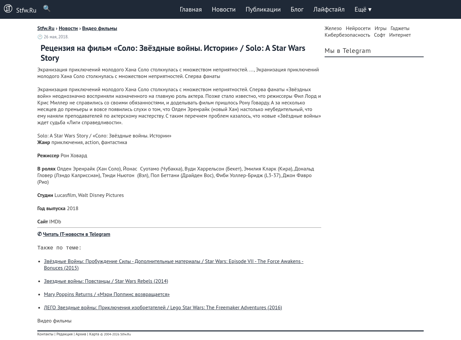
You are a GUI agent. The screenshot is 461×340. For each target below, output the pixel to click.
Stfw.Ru (18, 9)
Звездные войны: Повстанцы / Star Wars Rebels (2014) (106, 282)
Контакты (45, 335)
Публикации (263, 9)
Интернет (400, 34)
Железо (333, 28)
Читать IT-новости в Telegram (76, 234)
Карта (94, 335)
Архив (81, 335)
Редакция (64, 335)
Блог (297, 9)
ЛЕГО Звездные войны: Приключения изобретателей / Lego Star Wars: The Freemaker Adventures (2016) (163, 308)
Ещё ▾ (363, 9)
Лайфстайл (328, 9)
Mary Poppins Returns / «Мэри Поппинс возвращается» (107, 295)
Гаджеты (400, 28)
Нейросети (358, 28)
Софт (379, 34)
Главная (191, 9)
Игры (380, 28)
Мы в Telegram (348, 50)
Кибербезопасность (347, 34)
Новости (223, 9)
